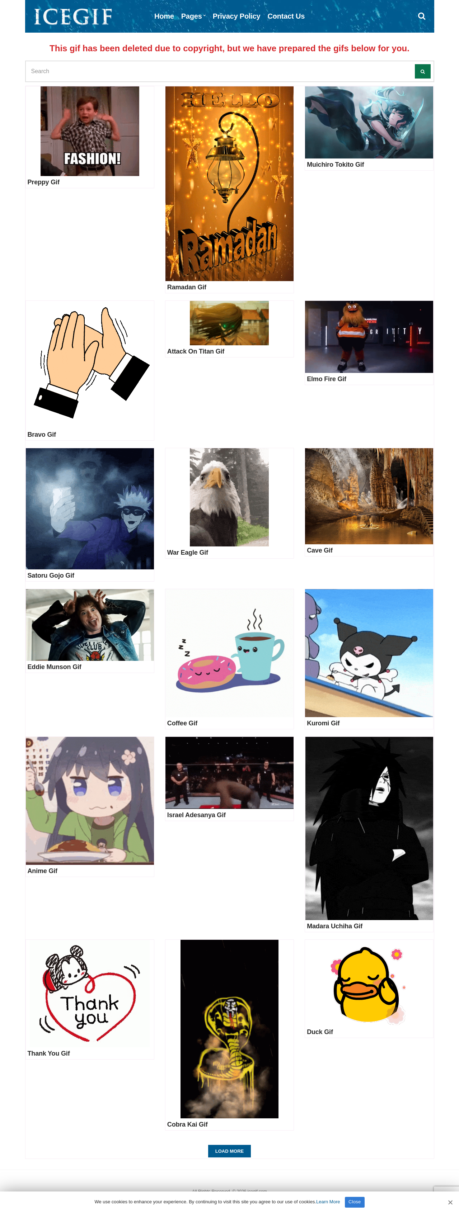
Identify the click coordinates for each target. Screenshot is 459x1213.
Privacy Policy (237, 16)
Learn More (328, 1201)
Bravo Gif (42, 434)
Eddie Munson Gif (54, 667)
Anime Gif (42, 871)
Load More (229, 1151)
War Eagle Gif (187, 552)
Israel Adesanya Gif (196, 815)
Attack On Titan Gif (195, 351)
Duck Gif (320, 1032)
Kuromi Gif (323, 723)
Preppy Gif (44, 182)
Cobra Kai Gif (187, 1124)
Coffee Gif (182, 723)
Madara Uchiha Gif (334, 926)
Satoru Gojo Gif (51, 575)
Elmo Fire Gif (326, 379)
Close (354, 1201)
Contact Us (286, 16)
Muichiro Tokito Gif (335, 164)
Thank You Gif (49, 1053)
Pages (191, 16)
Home (164, 16)
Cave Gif (320, 550)
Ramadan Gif (186, 287)
